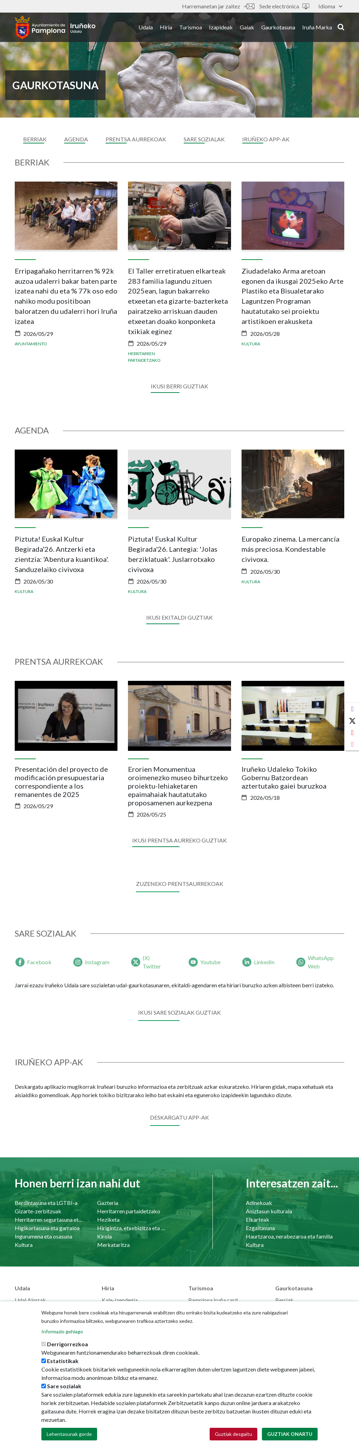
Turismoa (190, 27)
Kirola (104, 1236)
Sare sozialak (64, 1386)
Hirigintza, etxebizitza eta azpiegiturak (131, 1228)
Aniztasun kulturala (269, 1211)
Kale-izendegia (120, 1300)
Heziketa (108, 1219)
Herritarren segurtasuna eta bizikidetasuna (49, 1219)
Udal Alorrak (30, 1300)
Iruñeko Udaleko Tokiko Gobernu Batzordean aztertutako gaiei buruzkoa (284, 777)
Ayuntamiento (31, 343)
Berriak (35, 139)
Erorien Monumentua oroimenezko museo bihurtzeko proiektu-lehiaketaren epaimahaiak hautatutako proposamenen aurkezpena (178, 786)
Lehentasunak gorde (69, 1434)
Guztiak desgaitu (233, 1434)
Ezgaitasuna (260, 1228)
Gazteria (107, 1202)
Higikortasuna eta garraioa (47, 1228)
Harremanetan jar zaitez (218, 6)
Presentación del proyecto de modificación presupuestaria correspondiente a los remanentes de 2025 (61, 781)
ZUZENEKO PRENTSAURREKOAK (179, 883)
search (341, 26)
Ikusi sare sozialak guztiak (179, 1012)
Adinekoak (259, 1202)
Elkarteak (257, 1219)
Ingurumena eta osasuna (43, 1236)
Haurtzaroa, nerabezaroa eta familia (289, 1236)
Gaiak (247, 27)
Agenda (76, 139)
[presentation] (20, 273)
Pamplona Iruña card (213, 1300)
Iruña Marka (317, 27)
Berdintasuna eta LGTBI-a (46, 1202)
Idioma (330, 6)
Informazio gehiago (62, 1331)
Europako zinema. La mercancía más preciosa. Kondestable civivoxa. (290, 549)
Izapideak (221, 27)
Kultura (251, 343)
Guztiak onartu (289, 1434)
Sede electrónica (284, 6)
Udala (145, 27)
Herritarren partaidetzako (128, 1211)
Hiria (166, 27)
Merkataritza (113, 1244)
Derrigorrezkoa (67, 1344)
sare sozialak (204, 139)
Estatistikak (63, 1360)
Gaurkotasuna (278, 27)
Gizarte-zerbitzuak (38, 1211)
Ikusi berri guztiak (179, 386)
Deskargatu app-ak (179, 1117)
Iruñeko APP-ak (266, 139)
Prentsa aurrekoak (136, 139)
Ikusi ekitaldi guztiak (179, 617)
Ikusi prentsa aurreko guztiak (179, 840)
